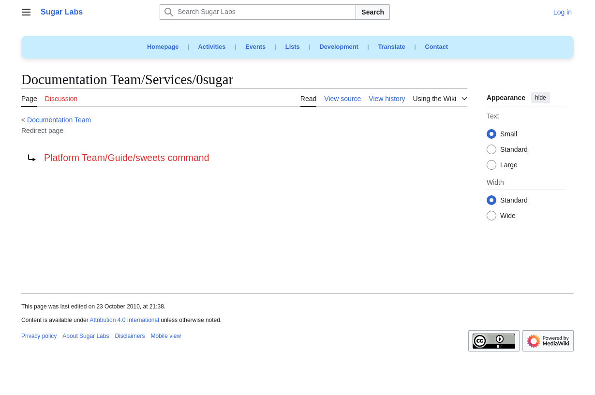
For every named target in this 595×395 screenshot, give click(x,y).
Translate (391, 46)
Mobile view (165, 336)
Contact (436, 46)
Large (509, 165)
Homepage (162, 46)
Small (508, 134)
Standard (514, 150)
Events (255, 46)
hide (540, 97)
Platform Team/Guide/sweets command (126, 157)
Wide (508, 216)
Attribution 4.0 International (124, 320)
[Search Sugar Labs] (258, 12)
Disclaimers (130, 336)
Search (372, 12)
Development (338, 46)
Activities (212, 46)
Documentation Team (59, 120)
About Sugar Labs (85, 336)
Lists (292, 46)
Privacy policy (39, 336)
